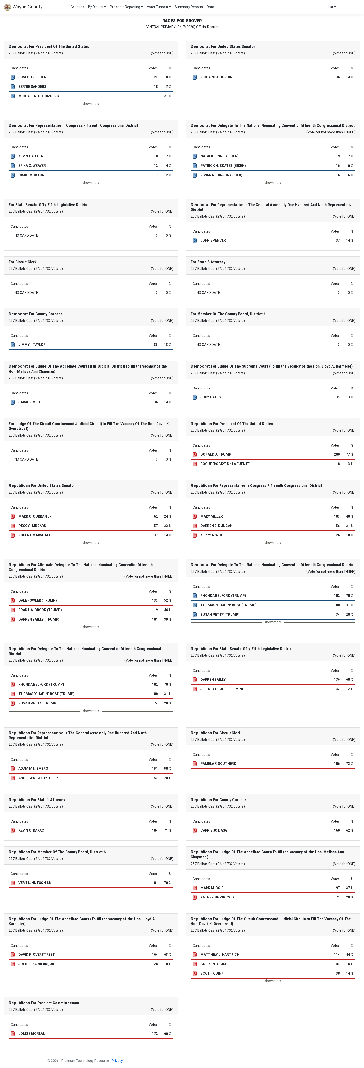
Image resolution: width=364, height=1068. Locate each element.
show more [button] (91, 103)
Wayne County (23, 7)
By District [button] (95, 7)
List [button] (330, 7)
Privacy (117, 1061)
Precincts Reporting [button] (125, 7)
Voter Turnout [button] (157, 7)
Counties (77, 7)
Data (210, 7)
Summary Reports (189, 7)
